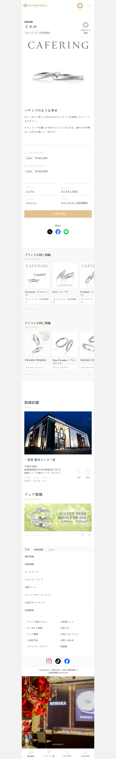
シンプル (30, 191)
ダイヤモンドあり (69, 191)
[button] (82, 309)
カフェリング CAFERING (74, 202)
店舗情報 (29, 610)
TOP (27, 549)
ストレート (31, 202)
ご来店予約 (58, 214)
